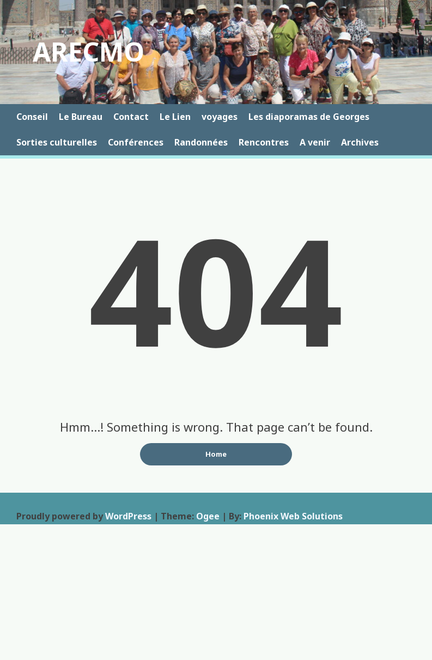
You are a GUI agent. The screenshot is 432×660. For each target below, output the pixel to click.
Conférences (135, 142)
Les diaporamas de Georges (308, 117)
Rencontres (264, 142)
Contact (131, 117)
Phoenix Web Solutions (293, 516)
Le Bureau (80, 117)
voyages (220, 117)
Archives (360, 142)
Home (216, 454)
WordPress (128, 516)
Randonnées (201, 142)
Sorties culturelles (56, 142)
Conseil (32, 117)
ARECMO (88, 51)
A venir (315, 142)
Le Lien (175, 117)
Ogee (208, 516)
